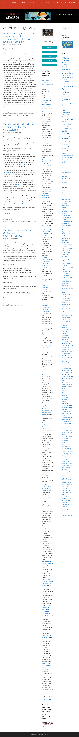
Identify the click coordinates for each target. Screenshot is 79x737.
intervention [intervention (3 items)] (70, 122)
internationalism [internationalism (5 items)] (67, 116)
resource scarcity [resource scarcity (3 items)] (66, 136)
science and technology (30, 113)
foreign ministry (9, 113)
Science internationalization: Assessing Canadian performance (47, 261)
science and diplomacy (18, 115)
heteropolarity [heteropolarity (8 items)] (67, 112)
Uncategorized (8, 112)
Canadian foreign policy (11, 305)
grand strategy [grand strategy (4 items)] (66, 104)
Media (49, 56)
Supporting (49, 65)
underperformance (26, 145)
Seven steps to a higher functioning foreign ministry (67, 311)
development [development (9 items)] (67, 81)
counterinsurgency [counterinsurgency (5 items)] (67, 77)
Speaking (49, 51)
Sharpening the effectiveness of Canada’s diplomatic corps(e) (46, 193)
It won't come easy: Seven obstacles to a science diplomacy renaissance (67, 242)
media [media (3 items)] (70, 124)
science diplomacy (7, 115)
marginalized (7, 172)
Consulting (49, 60)
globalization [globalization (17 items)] (67, 99)
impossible (20, 204)
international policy (18, 113)
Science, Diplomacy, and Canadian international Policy (47, 427)
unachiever (16, 184)
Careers (55, 2)
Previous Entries (47, 699)
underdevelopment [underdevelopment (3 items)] (66, 155)
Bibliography (72, 2)
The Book (47, 2)
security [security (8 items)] (65, 149)
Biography (63, 2)
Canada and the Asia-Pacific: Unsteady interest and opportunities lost (67, 376)
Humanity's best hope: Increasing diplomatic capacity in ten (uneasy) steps (67, 476)
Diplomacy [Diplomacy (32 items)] (67, 86)
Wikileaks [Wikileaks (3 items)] (64, 159)
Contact (42, 7)
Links (36, 7)
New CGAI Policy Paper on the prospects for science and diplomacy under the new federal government (19, 37)
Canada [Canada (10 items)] (65, 67)
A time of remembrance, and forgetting (66, 447)
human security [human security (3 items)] (65, 114)
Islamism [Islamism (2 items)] (63, 124)
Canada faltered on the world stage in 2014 (67, 432)
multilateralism (23, 221)
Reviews (64, 182)
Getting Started (14, 2)
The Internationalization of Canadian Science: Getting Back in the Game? (47, 373)
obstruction (22, 164)
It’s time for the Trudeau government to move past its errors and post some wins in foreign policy (47, 106)
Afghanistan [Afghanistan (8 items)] (66, 58)
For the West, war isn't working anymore (67, 467)
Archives (32, 2)
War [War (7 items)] (71, 157)
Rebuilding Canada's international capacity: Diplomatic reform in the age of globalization (67, 401)
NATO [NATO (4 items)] (63, 128)
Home (5, 2)
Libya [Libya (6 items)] (67, 124)
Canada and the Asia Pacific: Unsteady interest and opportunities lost (17, 233)
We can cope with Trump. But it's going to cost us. (67, 250)
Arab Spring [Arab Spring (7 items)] (66, 60)
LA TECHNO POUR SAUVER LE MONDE (47, 287)
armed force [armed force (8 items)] (66, 62)
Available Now (66, 172)
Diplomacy (7, 221)
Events (23, 2)
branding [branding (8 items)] (65, 65)
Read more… (7, 213)
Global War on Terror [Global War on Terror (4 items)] (67, 102)
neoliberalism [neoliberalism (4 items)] (68, 128)
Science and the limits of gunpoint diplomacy (67, 484)
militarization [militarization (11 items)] (67, 126)
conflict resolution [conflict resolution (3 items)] (66, 75)
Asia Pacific (20, 305)
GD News (39, 2)
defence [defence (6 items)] (64, 79)
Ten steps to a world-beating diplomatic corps (67, 461)
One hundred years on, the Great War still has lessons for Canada (67, 492)
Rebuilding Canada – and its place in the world (67, 364)
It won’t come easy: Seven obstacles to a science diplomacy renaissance (47, 611)
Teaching (49, 47)
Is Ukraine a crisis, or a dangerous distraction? (67, 509)
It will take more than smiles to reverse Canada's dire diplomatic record (67, 319)
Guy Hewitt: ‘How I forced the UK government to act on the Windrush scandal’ (47, 84)
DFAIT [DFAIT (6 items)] (64, 83)
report (5, 51)
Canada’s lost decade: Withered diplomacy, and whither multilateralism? (19, 127)
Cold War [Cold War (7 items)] (70, 73)
